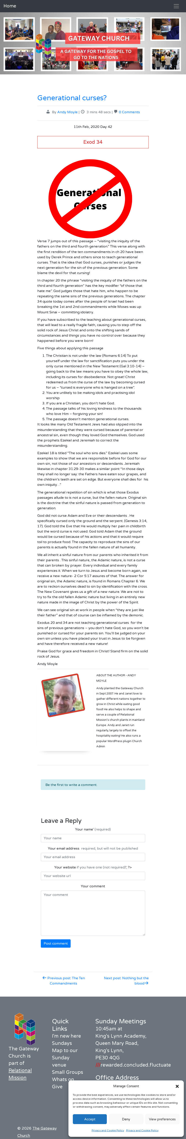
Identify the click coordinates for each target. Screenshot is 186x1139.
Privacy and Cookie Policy (108, 1130)
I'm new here (66, 1036)
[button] (177, 1086)
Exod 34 (92, 142)
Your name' (93, 829)
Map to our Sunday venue (65, 1058)
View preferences (162, 1119)
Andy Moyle (67, 112)
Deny (126, 1119)
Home (10, 6)
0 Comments (129, 112)
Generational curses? (72, 98)
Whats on (63, 1079)
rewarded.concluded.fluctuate (133, 1065)
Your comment (93, 886)
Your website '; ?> (93, 867)
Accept (89, 1119)
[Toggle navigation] (176, 6)
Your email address (93, 848)
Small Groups (67, 1072)
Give (57, 1087)
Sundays (62, 1043)
